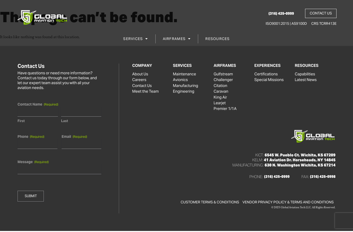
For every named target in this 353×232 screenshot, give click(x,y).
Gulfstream (223, 74)
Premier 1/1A (225, 109)
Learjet (220, 103)
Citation (220, 86)
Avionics (180, 80)
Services (135, 39)
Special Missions (269, 80)
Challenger (223, 80)
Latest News (306, 80)
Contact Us (142, 86)
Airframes (177, 39)
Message (33, 161)
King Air (220, 97)
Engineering (183, 92)
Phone (31, 136)
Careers (139, 80)
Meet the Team (145, 92)
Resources (217, 39)
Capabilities (305, 74)
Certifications (266, 74)
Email (74, 136)
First (21, 121)
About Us (140, 74)
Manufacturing (185, 86)
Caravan (221, 92)
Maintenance (184, 74)
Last (64, 121)
